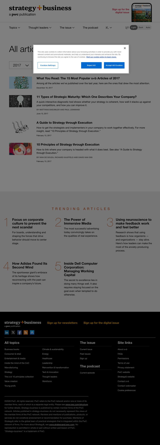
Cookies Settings (47, 65)
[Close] (124, 48)
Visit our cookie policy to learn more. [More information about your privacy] (101, 57)
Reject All (91, 65)
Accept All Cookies (114, 65)
